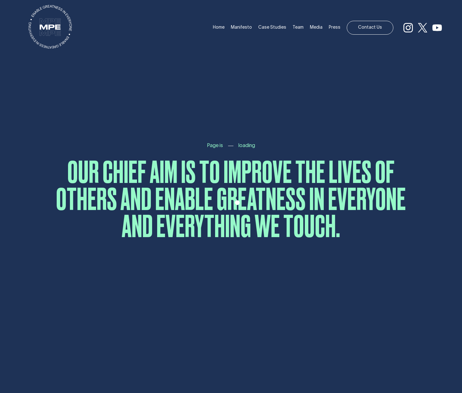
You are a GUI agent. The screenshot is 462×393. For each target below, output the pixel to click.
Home (219, 28)
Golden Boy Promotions (27, 58)
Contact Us (370, 28)
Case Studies (272, 28)
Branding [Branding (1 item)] (7, 152)
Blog (5, 106)
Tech (5, 100)
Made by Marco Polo (234, 357)
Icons (6, 94)
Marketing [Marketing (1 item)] (23, 152)
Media (316, 28)
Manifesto (241, 28)
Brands (8, 83)
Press (334, 28)
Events (8, 89)
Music (6, 77)
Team (298, 28)
